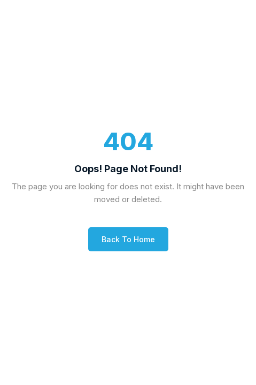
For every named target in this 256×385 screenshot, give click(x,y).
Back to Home (128, 239)
